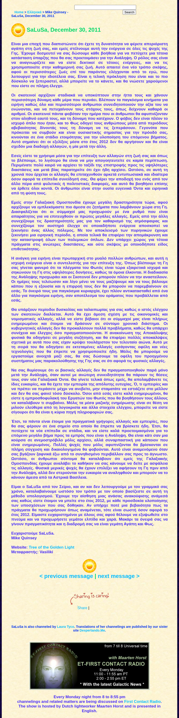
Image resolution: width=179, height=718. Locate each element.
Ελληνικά (34, 12)
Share (82, 608)
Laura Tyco (65, 627)
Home (19, 12)
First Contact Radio (142, 701)
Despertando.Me (92, 630)
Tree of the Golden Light (51, 547)
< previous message (66, 576)
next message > (118, 576)
